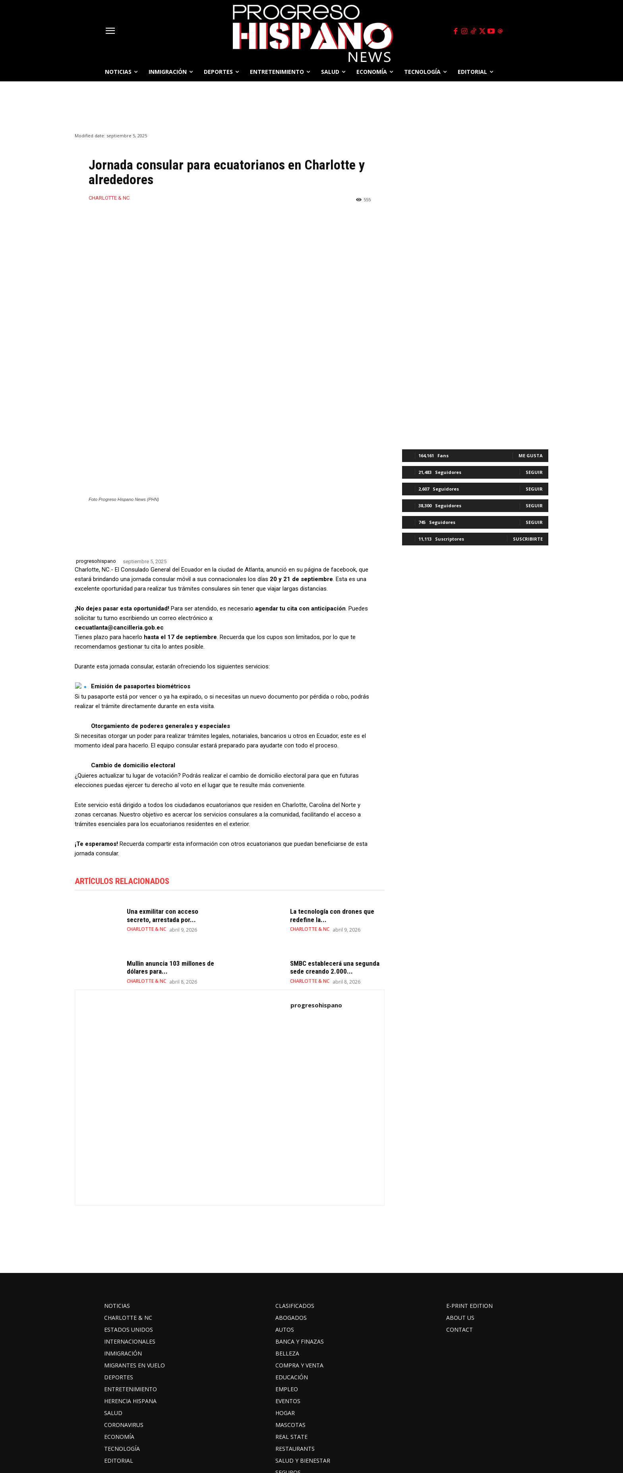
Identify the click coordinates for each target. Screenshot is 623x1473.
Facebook (219, 1441)
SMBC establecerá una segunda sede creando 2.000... (334, 873)
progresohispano (96, 467)
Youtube (380, 1441)
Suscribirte (528, 539)
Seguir (534, 472)
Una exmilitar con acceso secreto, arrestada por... (162, 822)
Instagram (267, 1441)
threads (422, 1441)
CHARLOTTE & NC (109, 197)
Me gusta (531, 455)
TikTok (310, 1441)
